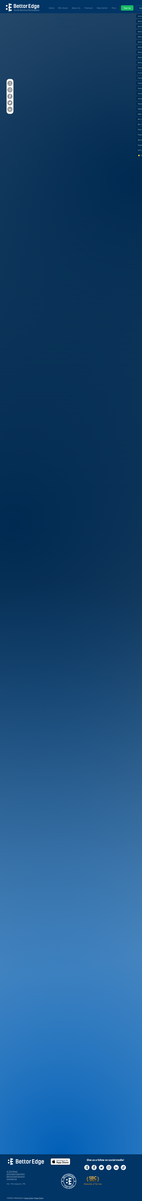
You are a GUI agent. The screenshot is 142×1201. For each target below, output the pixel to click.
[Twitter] (9, 102)
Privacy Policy (39, 1198)
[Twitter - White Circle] (101, 1167)
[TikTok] (123, 1167)
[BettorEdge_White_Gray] (9, 83)
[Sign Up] (127, 8)
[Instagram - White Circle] (108, 1167)
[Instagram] (9, 89)
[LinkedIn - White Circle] (116, 1167)
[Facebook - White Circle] (94, 1167)
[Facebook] (9, 96)
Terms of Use (28, 1198)
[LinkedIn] (9, 109)
